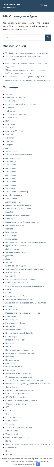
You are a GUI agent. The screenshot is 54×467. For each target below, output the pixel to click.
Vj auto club (10, 141)
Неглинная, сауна (13, 329)
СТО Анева (10, 410)
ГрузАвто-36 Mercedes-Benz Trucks (20, 245)
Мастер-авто (11, 309)
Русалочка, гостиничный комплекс (20, 377)
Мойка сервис (11, 319)
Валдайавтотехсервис (15, 225)
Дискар (8, 262)
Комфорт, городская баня (16, 282)
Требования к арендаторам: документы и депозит (27, 53)
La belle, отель (11, 117)
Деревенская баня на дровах (17, 252)
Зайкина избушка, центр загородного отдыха (24, 269)
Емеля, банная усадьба (15, 266)
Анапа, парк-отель (13, 202)
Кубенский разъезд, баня (16, 296)
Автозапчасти (11, 151)
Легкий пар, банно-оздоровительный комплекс (25, 303)
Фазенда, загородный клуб (17, 437)
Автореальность (12, 158)
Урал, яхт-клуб (11, 434)
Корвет (8, 289)
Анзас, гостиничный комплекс (18, 205)
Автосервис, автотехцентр (16, 191)
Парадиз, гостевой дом (15, 340)
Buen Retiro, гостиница (15, 97)
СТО (7, 407)
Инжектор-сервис (13, 272)
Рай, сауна (10, 363)
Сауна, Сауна (11, 387)
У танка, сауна (11, 431)
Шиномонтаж (11, 447)
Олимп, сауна (11, 336)
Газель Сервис (11, 239)
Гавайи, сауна (11, 232)
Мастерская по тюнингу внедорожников (22, 313)
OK (38, 464)
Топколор (9, 424)
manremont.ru (11, 4)
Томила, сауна (11, 420)
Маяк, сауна (10, 316)
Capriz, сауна (10, 101)
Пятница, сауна (12, 360)
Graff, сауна (10, 111)
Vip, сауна (9, 138)
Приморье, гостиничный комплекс (20, 353)
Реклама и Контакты (14, 366)
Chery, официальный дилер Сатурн (20, 104)
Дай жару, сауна (12, 249)
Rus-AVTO (9, 128)
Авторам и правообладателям (18, 154)
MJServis (9, 121)
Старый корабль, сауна (15, 404)
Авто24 (8, 148)
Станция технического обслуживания (21, 400)
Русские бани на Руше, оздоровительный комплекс (27, 383)
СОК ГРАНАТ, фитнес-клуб (17, 393)
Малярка (9, 306)
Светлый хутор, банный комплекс (19, 390)
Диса (7, 259)
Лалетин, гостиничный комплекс (19, 299)
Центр (8, 441)
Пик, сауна (10, 343)
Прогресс (9, 356)
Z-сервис (9, 144)
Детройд (9, 255)
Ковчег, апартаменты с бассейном (20, 279)
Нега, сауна (10, 326)
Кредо (8, 292)
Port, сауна (10, 124)
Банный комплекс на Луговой (18, 208)
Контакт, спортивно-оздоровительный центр (24, 286)
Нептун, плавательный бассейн (19, 333)
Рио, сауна (10, 370)
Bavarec (8, 94)
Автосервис (10, 165)
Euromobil (9, 107)
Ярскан (8, 454)
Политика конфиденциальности (19, 350)
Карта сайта (10, 276)
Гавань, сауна (11, 235)
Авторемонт (10, 161)
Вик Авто (9, 229)
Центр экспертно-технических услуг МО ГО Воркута (27, 444)
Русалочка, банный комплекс (18, 373)
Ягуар (8, 451)
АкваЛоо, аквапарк (13, 195)
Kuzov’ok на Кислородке (15, 114)
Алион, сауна (11, 198)
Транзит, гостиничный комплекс (19, 427)
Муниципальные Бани (15, 323)
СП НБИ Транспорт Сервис (17, 397)
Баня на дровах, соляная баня (18, 215)
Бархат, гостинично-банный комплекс (21, 222)
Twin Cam (9, 134)
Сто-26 (8, 414)
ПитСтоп (9, 346)
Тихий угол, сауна (13, 417)
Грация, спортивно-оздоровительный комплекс (26, 242)
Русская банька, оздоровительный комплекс (24, 380)
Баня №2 (9, 212)
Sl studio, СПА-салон (14, 131)
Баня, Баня (10, 218)
